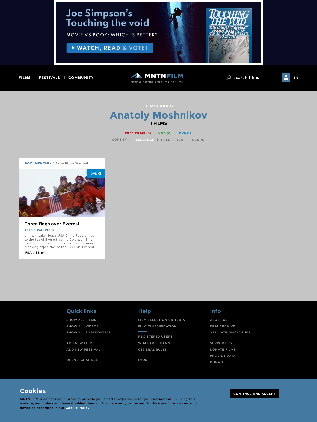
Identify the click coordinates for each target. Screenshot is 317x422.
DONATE (217, 362)
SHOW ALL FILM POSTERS (88, 332)
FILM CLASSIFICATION (157, 326)
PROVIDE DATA (223, 355)
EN (295, 77)
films (25, 77)
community (81, 77)
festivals (49, 77)
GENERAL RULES (152, 349)
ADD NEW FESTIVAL (83, 349)
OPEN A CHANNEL (82, 360)
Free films (138, 133)
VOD (165, 133)
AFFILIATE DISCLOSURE (230, 332)
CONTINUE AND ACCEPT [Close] (254, 394)
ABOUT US (219, 320)
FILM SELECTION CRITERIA (161, 320)
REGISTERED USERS (155, 336)
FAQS (142, 360)
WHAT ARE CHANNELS (157, 343)
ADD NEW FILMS (80, 343)
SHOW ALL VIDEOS (82, 326)
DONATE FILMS (223, 349)
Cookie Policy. (78, 408)
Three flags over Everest (52, 224)
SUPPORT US (221, 343)
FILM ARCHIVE (222, 326)
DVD (185, 133)
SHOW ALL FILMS (81, 320)
